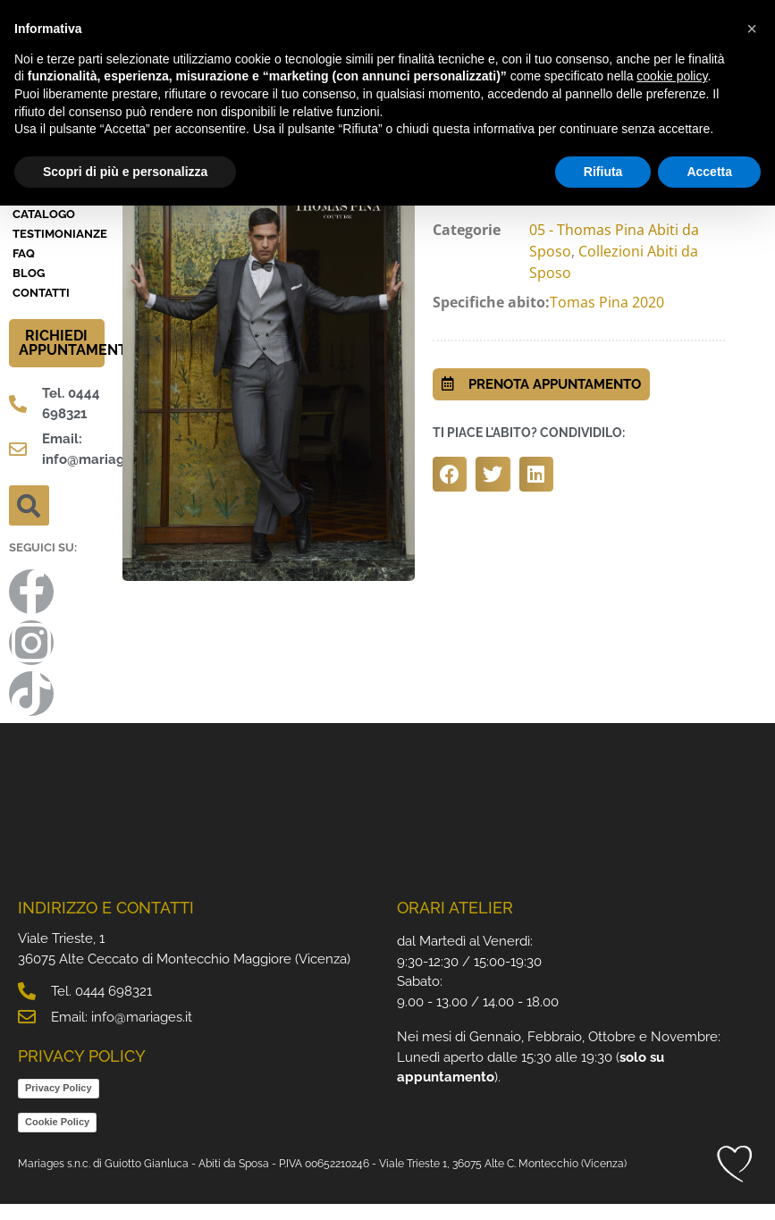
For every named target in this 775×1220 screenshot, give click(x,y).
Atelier (36, 211)
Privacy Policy (58, 1103)
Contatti (41, 309)
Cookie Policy (57, 1137)
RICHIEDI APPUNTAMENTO (78, 359)
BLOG (29, 290)
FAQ (24, 270)
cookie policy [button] (671, 76)
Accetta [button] (709, 171)
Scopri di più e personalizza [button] (125, 171)
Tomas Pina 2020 (607, 318)
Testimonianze (59, 250)
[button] (29, 522)
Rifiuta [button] (603, 171)
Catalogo (44, 231)
